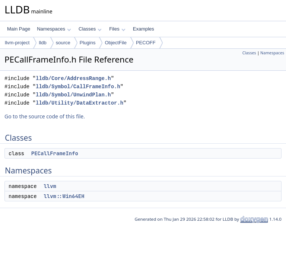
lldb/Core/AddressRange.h (73, 78)
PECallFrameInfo (54, 153)
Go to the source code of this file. (44, 116)
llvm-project (17, 42)
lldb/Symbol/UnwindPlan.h (73, 94)
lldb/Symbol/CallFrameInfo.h (78, 86)
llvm (50, 186)
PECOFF (146, 42)
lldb (42, 42)
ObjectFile (116, 42)
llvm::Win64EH (64, 196)
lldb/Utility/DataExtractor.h (79, 102)
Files (117, 29)
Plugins (88, 42)
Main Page (18, 29)
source (63, 42)
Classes (90, 29)
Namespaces (54, 29)
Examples (143, 29)
